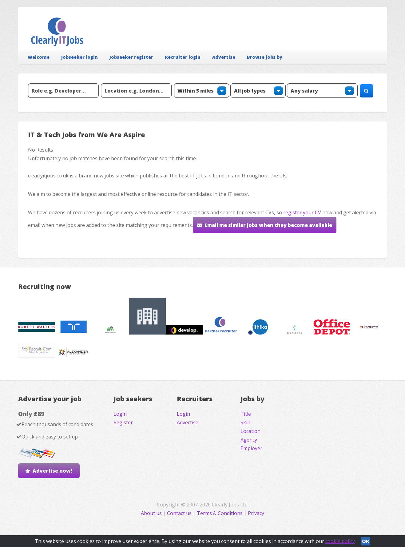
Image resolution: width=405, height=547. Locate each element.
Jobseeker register (131, 57)
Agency (248, 439)
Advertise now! (52, 470)
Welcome (39, 57)
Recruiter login (183, 57)
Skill (245, 422)
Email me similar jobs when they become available (268, 225)
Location (250, 431)
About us (152, 513)
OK (365, 541)
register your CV (302, 212)
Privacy (256, 513)
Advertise (223, 57)
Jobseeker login (79, 57)
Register (123, 422)
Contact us (180, 513)
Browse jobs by (264, 57)
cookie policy (340, 541)
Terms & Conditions (220, 513)
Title (245, 413)
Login (120, 413)
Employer (251, 448)
